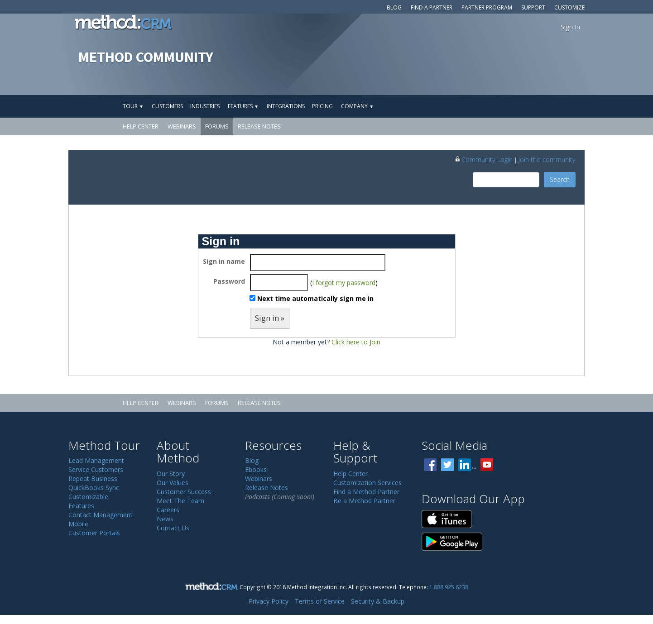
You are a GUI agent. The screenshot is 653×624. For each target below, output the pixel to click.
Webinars (182, 126)
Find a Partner (431, 7)
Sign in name (224, 261)
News (165, 518)
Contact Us (173, 528)
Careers (168, 509)
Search (560, 179)
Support (533, 7)
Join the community (547, 159)
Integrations (286, 106)
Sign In (570, 27)
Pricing (322, 106)
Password (229, 281)
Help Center (140, 126)
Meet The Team (180, 500)
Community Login (483, 159)
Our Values (172, 482)
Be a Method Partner (364, 500)
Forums (217, 126)
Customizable (88, 496)
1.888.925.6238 (448, 587)
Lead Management (96, 460)
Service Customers (95, 469)
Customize (569, 7)
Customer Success (184, 491)
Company (357, 106)
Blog (394, 7)
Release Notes (259, 126)
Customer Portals (94, 533)
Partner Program (486, 7)
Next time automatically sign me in (315, 298)
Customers (167, 106)
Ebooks (256, 469)
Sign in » (269, 318)
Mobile (78, 523)
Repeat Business (92, 478)
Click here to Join (355, 342)
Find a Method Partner (366, 491)
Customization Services (367, 482)
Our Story (171, 473)
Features (243, 106)
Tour (133, 106)
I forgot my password (343, 282)
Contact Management (100, 514)
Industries (205, 106)
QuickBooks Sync (93, 487)
